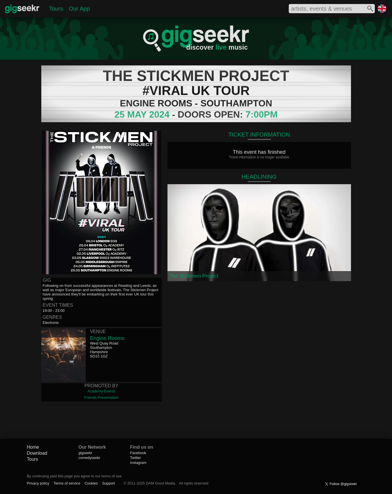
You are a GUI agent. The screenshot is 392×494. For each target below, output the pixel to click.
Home (33, 447)
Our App (79, 8)
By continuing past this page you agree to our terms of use (74, 476)
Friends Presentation (101, 397)
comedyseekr (89, 458)
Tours (56, 8)
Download (37, 453)
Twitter (135, 458)
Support (108, 483)
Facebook (138, 453)
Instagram (138, 462)
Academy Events (101, 391)
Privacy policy (38, 483)
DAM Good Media (160, 483)
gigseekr (85, 453)
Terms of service (67, 483)
